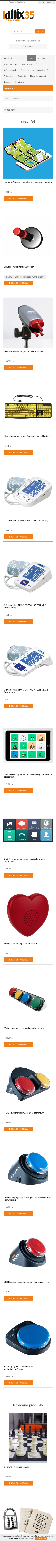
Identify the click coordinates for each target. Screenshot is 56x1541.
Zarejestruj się (22, 41)
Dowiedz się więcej (26, 1538)
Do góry (7, 98)
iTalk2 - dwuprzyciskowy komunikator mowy (24, 1113)
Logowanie (35, 41)
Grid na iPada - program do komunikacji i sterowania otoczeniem (28, 775)
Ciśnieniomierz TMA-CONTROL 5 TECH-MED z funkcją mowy (26, 606)
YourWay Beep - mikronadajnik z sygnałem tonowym (28, 182)
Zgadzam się (41, 1538)
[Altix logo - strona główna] (28, 14)
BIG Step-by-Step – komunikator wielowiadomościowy (19, 1367)
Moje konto (19, 82)
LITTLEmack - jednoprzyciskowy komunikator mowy (27, 1282)
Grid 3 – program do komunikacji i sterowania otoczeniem (24, 860)
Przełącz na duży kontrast (17, 2)
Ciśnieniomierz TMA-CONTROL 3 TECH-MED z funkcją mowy (26, 691)
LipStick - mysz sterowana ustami (19, 267)
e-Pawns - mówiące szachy (16, 1467)
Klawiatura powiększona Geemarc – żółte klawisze (27, 436)
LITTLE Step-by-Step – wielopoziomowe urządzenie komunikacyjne (27, 1198)
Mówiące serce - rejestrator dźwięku (20, 943)
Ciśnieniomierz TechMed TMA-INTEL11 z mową (26, 520)
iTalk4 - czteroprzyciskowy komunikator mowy (24, 1028)
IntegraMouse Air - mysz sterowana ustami (23, 351)
